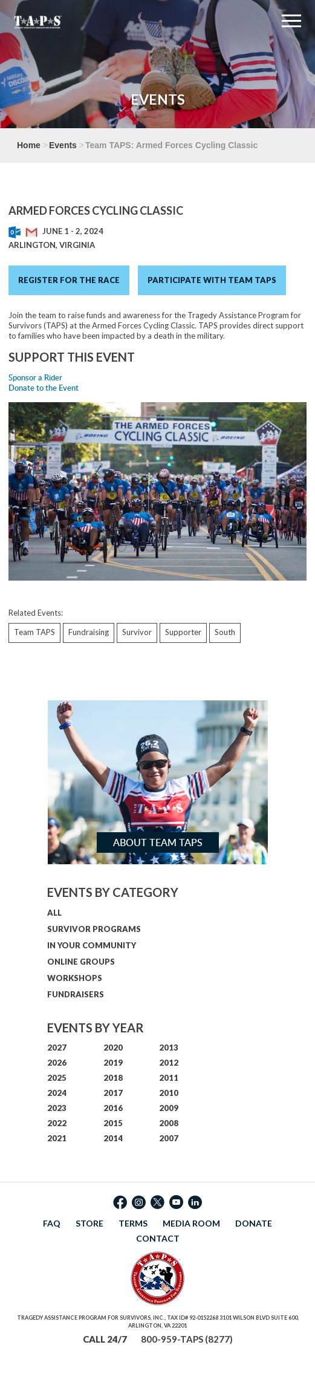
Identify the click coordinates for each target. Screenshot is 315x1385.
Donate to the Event (43, 387)
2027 (57, 1047)
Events (63, 145)
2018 (113, 1078)
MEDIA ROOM (191, 1223)
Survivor (137, 632)
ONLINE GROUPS (81, 961)
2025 (57, 1078)
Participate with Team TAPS (212, 280)
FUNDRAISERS (75, 994)
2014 (113, 1138)
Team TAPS (34, 632)
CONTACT (158, 1238)
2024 (57, 1093)
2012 (168, 1062)
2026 (57, 1062)
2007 (168, 1138)
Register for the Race (69, 280)
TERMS (133, 1223)
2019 (113, 1062)
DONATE (253, 1223)
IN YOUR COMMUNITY (91, 945)
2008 (168, 1123)
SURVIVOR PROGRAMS (94, 929)
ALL (54, 912)
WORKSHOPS (74, 978)
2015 (113, 1123)
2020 (113, 1047)
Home (29, 145)
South (225, 632)
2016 (113, 1108)
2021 (57, 1138)
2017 (113, 1093)
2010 (168, 1093)
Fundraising (88, 632)
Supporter (183, 632)
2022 (57, 1123)
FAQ (51, 1223)
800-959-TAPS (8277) (187, 1339)
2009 (168, 1108)
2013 (168, 1047)
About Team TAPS (158, 842)
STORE (89, 1223)
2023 (57, 1108)
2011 (168, 1078)
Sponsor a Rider (35, 377)
